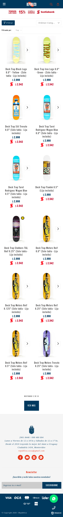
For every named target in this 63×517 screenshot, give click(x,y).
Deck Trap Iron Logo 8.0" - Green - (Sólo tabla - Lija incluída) (46, 73)
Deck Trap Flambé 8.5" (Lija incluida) (46, 189)
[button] (27, 50)
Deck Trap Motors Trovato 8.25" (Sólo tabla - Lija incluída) (46, 366)
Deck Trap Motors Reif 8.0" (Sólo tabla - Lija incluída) (47, 252)
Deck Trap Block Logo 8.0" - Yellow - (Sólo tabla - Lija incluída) (16, 73)
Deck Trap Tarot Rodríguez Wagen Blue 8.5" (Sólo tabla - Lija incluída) (16, 192)
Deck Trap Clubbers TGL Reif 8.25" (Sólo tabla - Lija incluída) (16, 252)
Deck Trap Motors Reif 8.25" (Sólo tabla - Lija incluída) (46, 309)
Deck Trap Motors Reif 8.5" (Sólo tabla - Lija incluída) (16, 366)
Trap (17, 30)
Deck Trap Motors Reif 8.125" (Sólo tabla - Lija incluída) (16, 309)
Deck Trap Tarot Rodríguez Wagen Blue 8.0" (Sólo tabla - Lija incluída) (47, 131)
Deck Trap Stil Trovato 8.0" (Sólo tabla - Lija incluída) (16, 130)
